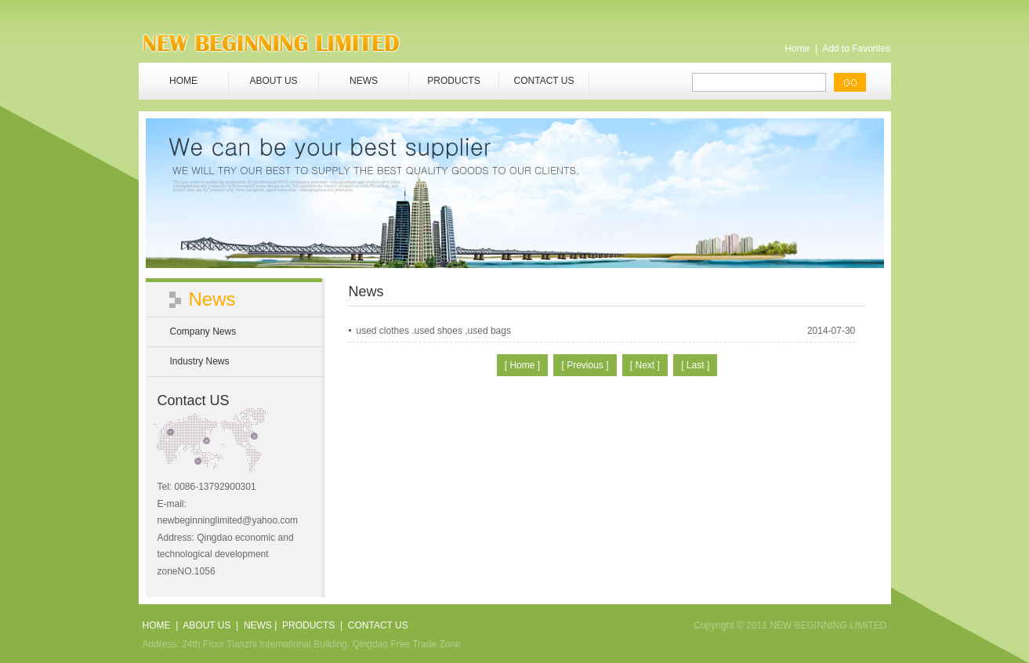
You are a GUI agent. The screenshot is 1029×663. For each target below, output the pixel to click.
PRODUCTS (453, 80)
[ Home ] (522, 365)
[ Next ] (645, 365)
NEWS (364, 80)
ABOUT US (273, 80)
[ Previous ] (584, 365)
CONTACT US (544, 80)
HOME (183, 80)
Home (797, 48)
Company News (203, 331)
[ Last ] (695, 365)
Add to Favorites (856, 48)
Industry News (200, 361)
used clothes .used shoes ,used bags (434, 330)
